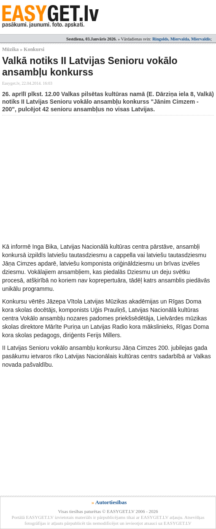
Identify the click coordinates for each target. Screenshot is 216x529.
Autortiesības (111, 502)
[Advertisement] (109, 179)
